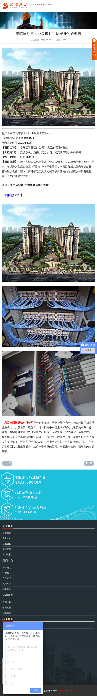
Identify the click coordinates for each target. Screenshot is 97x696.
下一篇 (88, 463)
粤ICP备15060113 (68, 690)
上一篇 (7, 463)
